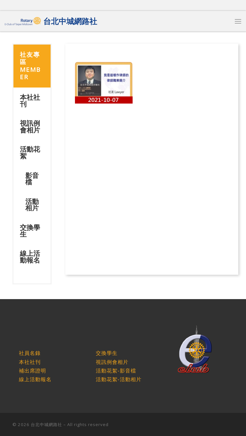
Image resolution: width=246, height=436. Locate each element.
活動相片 (32, 205)
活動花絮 (30, 152)
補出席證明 (32, 370)
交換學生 (30, 231)
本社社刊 (30, 100)
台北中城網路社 (46, 424)
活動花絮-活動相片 (118, 379)
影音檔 (32, 179)
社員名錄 (30, 353)
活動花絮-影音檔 (116, 370)
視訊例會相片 (30, 126)
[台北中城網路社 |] (23, 20)
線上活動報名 (30, 256)
